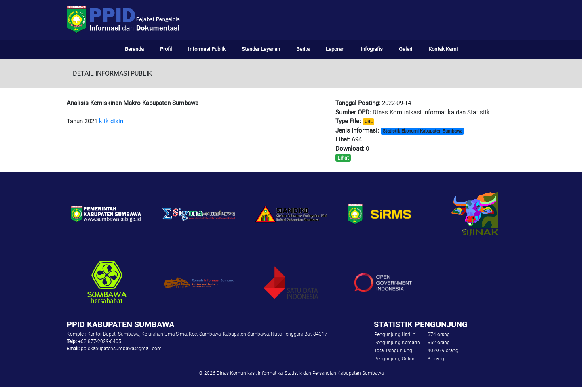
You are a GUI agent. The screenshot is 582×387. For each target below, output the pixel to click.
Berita (303, 49)
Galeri (405, 49)
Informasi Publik (207, 49)
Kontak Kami (443, 49)
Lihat (343, 158)
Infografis (372, 49)
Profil (166, 49)
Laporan (335, 49)
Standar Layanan (261, 49)
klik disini (111, 121)
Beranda (134, 49)
